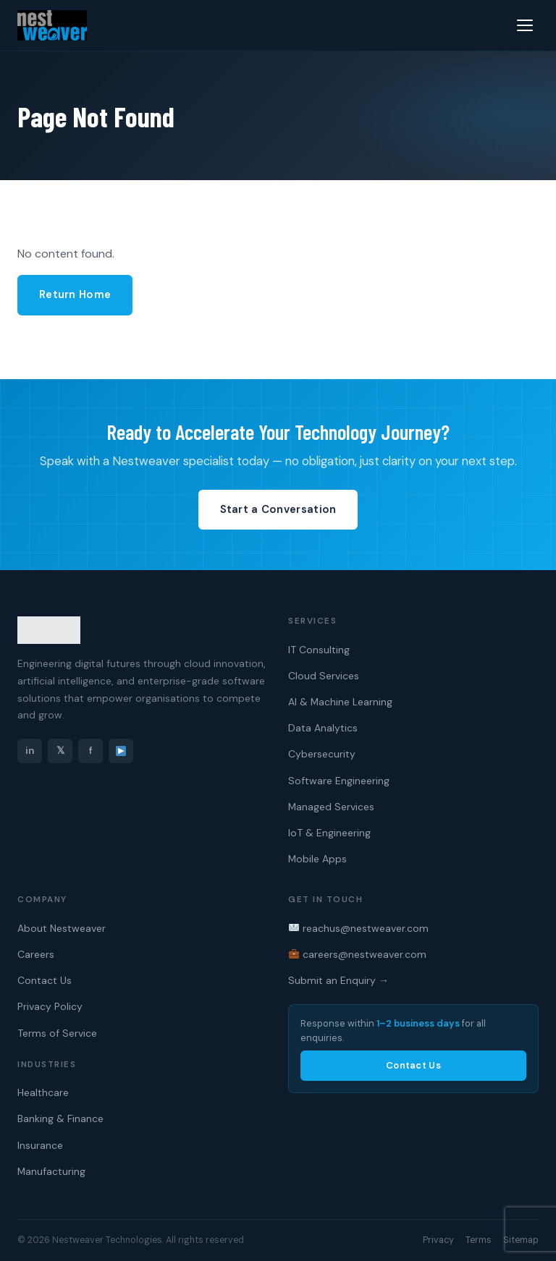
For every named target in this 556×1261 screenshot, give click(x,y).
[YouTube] (121, 751)
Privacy (438, 1240)
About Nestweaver (61, 928)
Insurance (40, 1145)
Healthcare (43, 1092)
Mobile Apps (317, 858)
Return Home (75, 294)
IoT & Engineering (329, 832)
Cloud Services (323, 675)
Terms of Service (57, 1033)
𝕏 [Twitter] (60, 750)
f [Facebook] (91, 750)
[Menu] (525, 25)
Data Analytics (323, 727)
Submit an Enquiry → (338, 980)
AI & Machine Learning (340, 701)
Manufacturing (51, 1171)
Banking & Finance (60, 1118)
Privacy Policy (50, 1006)
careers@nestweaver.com (357, 954)
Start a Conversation (278, 509)
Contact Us (44, 980)
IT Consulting (319, 649)
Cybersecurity (321, 753)
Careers (35, 954)
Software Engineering (338, 780)
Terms (479, 1240)
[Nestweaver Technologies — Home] (52, 25)
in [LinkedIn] (29, 750)
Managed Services (331, 806)
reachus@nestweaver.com (359, 928)
